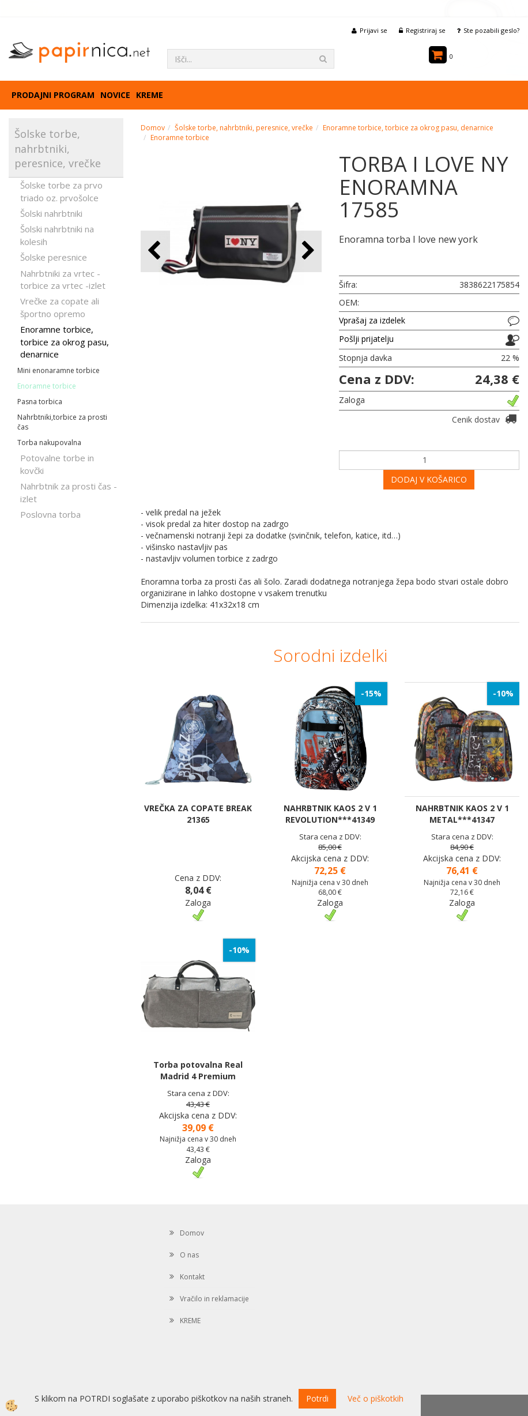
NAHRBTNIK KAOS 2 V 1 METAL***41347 (462, 814)
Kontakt (192, 1277)
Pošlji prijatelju (366, 338)
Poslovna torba (50, 514)
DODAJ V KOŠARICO (429, 479)
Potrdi (317, 1398)
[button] (307, 251)
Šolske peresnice (53, 257)
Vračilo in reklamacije (214, 1299)
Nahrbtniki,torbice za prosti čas (62, 422)
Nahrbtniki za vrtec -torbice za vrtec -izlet (62, 279)
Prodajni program (53, 94)
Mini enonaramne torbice (58, 370)
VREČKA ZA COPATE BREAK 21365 (198, 814)
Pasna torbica (39, 401)
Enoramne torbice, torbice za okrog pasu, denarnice (64, 341)
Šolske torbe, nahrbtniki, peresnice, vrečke (244, 128)
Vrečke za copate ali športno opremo (59, 307)
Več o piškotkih (375, 1398)
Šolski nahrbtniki (51, 213)
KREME (149, 94)
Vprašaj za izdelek (372, 320)
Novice (115, 94)
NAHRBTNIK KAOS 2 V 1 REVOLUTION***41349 (330, 814)
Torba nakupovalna (49, 442)
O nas (189, 1255)
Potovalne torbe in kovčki (57, 464)
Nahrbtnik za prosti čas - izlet (68, 492)
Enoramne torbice (46, 386)
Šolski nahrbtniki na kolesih (57, 235)
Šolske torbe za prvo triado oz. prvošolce (61, 191)
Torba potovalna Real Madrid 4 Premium (198, 1070)
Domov (153, 128)
